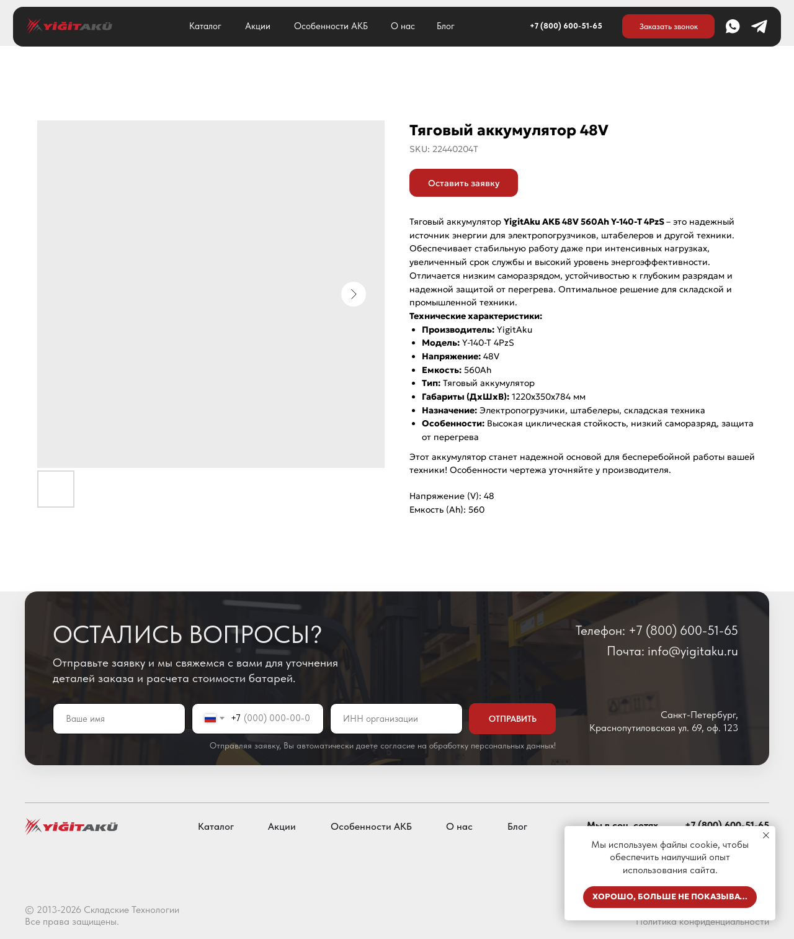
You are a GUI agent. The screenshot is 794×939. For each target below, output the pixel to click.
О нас (403, 26)
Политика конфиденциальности (702, 921)
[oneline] (396, 718)
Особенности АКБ (331, 26)
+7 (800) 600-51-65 (566, 25)
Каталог (205, 26)
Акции (257, 26)
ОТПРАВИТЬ (513, 719)
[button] (668, 26)
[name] (119, 718)
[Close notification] (766, 835)
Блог (446, 26)
